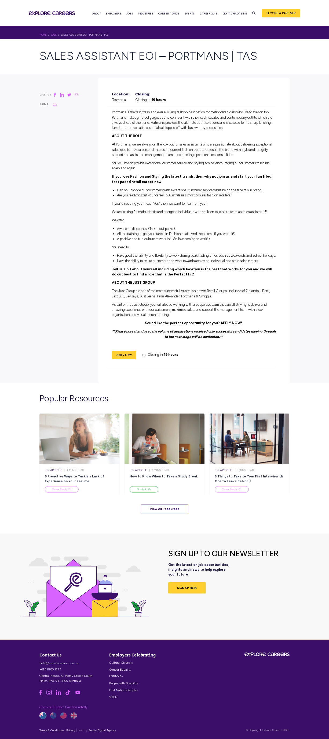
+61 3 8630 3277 (50, 669)
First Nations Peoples (123, 690)
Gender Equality (120, 669)
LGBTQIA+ (116, 676)
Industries (145, 13)
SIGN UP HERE (187, 588)
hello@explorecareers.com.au (59, 663)
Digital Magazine (234, 13)
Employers (113, 13)
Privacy (70, 730)
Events (189, 13)
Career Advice (168, 13)
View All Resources (164, 509)
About (96, 13)
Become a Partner (281, 13)
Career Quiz (208, 13)
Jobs (129, 13)
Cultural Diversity (121, 663)
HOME (43, 34)
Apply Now (124, 355)
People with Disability (123, 683)
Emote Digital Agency (102, 730)
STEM (113, 697)
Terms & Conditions (51, 730)
